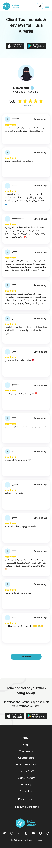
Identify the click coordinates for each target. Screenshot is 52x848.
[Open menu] (47, 6)
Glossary (26, 784)
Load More (26, 657)
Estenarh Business (26, 764)
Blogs (26, 744)
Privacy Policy (26, 799)
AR (39, 6)
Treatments (26, 751)
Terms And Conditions (26, 806)
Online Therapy (26, 777)
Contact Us (26, 791)
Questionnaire (26, 757)
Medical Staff (26, 771)
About (26, 737)
